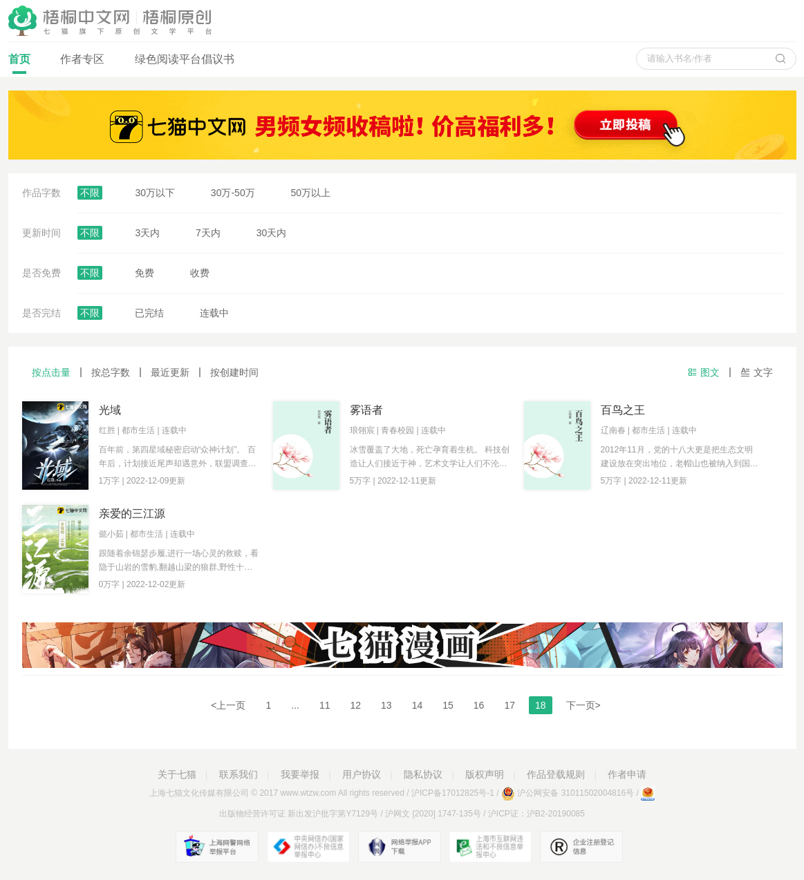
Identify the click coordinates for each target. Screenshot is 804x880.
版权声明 (484, 774)
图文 (703, 372)
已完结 (149, 312)
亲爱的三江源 (132, 513)
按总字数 (110, 372)
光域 (110, 410)
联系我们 (238, 774)
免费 (144, 272)
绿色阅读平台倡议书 (184, 59)
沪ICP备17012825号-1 (452, 793)
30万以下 (155, 192)
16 (479, 705)
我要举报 (300, 774)
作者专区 (82, 59)
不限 (90, 192)
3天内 (147, 232)
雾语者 (366, 410)
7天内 (208, 232)
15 (448, 705)
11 (324, 705)
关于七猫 (177, 774)
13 (386, 705)
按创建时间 (234, 372)
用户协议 (361, 774)
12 (356, 705)
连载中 (214, 312)
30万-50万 (233, 192)
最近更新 (170, 372)
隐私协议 (423, 774)
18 (540, 705)
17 (509, 705)
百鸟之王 (623, 410)
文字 (756, 372)
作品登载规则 (556, 774)
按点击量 (51, 372)
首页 (19, 63)
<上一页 (228, 705)
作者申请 (627, 774)
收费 (199, 272)
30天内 (271, 232)
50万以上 (311, 192)
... (295, 705)
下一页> (583, 705)
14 (417, 705)
